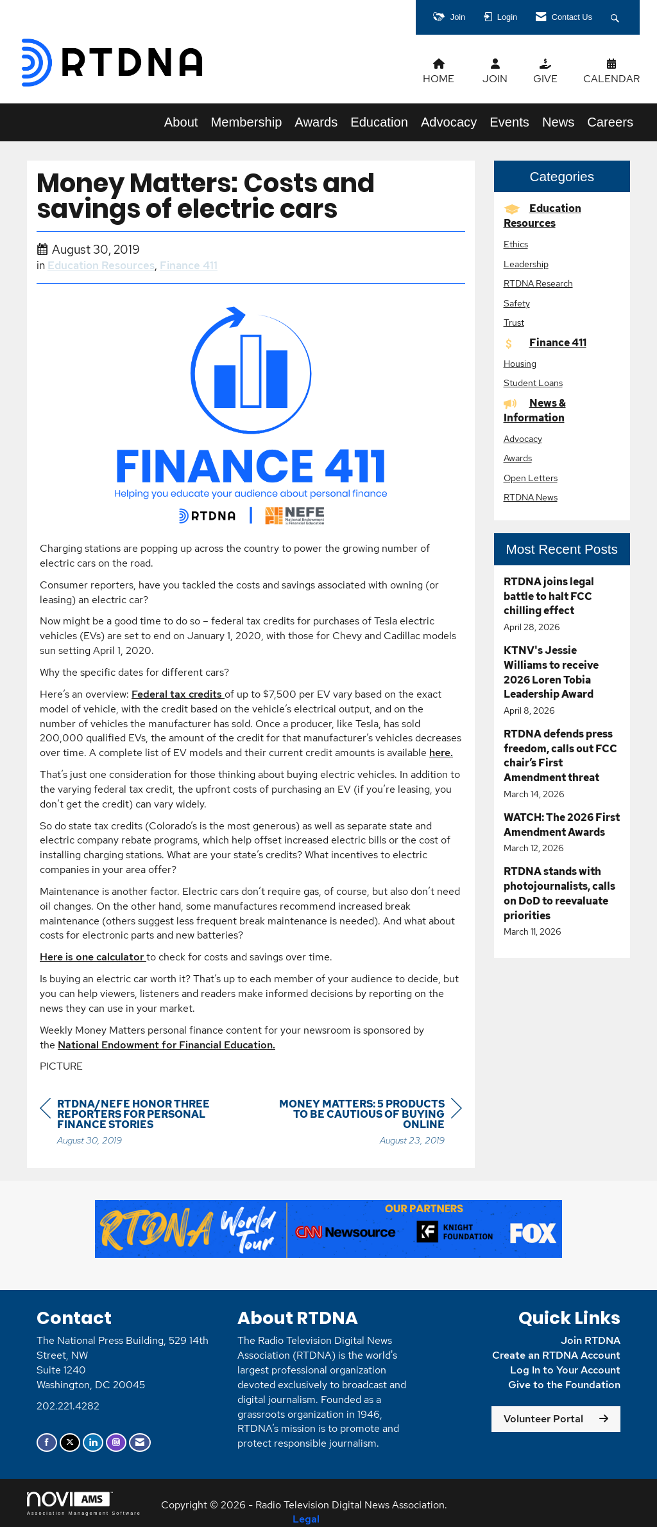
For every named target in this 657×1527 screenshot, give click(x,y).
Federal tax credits (178, 694)
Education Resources (101, 265)
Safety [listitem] (517, 303)
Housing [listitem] (520, 363)
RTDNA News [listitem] (531, 497)
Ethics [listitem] (516, 244)
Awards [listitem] (518, 458)
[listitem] (562, 604)
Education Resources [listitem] (542, 216)
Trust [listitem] (514, 322)
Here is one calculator (93, 957)
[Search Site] (616, 17)
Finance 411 (189, 265)
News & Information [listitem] (535, 410)
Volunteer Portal (543, 1418)
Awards (315, 122)
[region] (365, 1124)
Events (509, 122)
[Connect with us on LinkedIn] (93, 1442)
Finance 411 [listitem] (545, 342)
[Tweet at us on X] (70, 1442)
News (558, 122)
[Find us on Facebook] (47, 1442)
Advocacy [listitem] (523, 438)
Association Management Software (84, 1503)
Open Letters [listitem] (531, 478)
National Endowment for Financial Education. (166, 1045)
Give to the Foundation (564, 1384)
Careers (610, 122)
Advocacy (449, 122)
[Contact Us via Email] (140, 1442)
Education (379, 122)
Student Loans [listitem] (533, 382)
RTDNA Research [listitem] (538, 283)
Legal (306, 1519)
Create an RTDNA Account (556, 1355)
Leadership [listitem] (526, 264)
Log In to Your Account (565, 1370)
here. (441, 752)
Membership (246, 122)
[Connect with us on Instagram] (116, 1442)
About (181, 122)
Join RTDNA (590, 1340)
